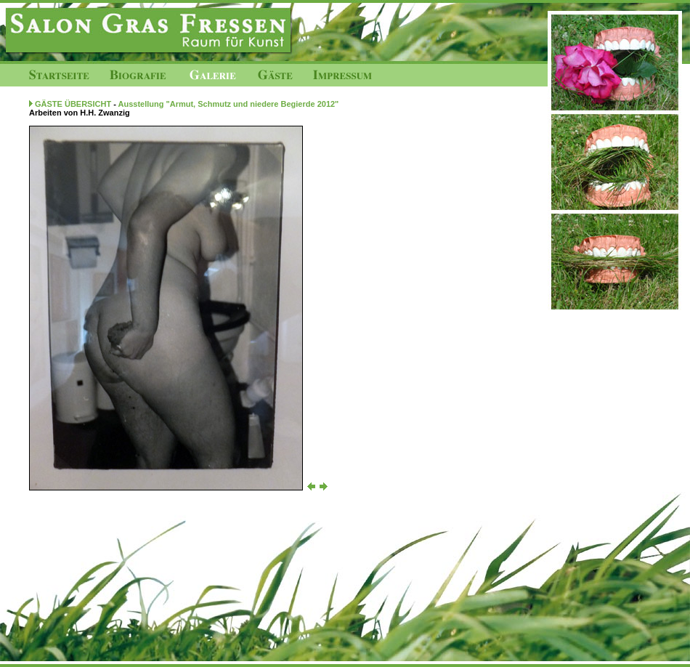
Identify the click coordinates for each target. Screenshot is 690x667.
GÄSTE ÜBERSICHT (73, 104)
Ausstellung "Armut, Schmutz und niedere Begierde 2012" (228, 104)
